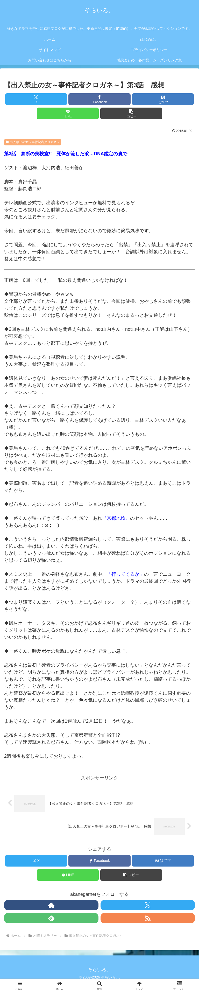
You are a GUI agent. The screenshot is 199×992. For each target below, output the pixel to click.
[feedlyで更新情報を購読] (51, 918)
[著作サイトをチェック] (51, 905)
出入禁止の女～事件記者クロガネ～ (33, 142)
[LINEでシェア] (68, 113)
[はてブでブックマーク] (163, 99)
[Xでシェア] (36, 99)
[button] (131, 113)
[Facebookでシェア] (99, 99)
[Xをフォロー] (148, 905)
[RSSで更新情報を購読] (148, 918)
